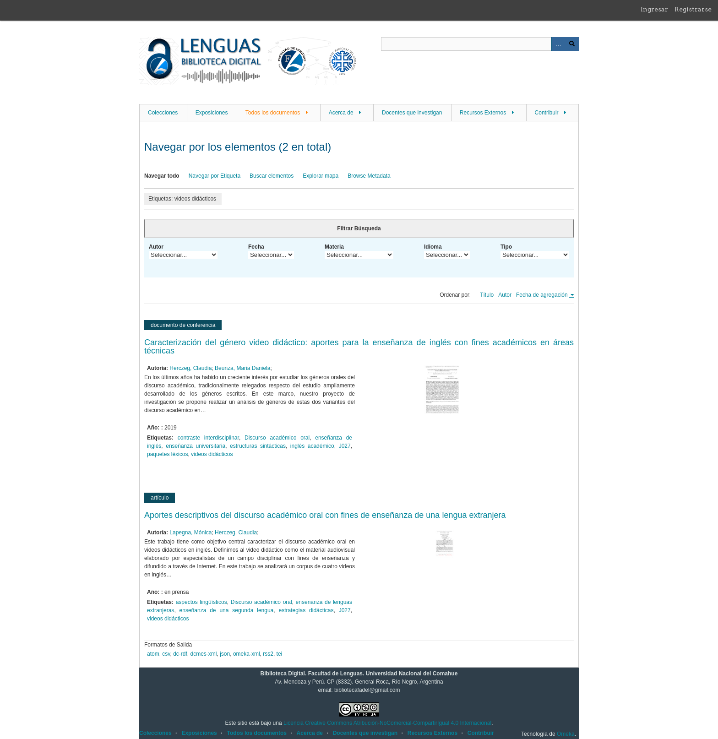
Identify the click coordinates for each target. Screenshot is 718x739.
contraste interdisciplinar (208, 438)
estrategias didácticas (305, 610)
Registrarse (693, 9)
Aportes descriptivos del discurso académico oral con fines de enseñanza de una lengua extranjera (325, 515)
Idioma (433, 247)
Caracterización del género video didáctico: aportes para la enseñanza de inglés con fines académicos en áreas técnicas (359, 346)
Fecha (256, 247)
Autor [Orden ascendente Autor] (504, 295)
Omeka (566, 734)
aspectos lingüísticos (201, 602)
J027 (345, 446)
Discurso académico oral (277, 438)
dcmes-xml (203, 654)
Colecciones (163, 112)
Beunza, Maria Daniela (242, 368)
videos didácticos (212, 454)
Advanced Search (558, 44)
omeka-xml (246, 654)
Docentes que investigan (412, 112)
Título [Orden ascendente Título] (487, 295)
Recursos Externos (483, 112)
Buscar (572, 44)
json (225, 654)
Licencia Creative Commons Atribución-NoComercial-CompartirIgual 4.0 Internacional (387, 723)
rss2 (268, 654)
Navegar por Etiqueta (214, 176)
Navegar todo (162, 176)
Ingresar (654, 9)
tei (280, 654)
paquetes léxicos (167, 454)
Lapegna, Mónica (190, 532)
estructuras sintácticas (258, 446)
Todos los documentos (272, 112)
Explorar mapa (320, 176)
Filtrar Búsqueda (359, 228)
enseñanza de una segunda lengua (227, 610)
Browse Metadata (369, 176)
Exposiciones (212, 112)
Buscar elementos (272, 176)
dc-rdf (180, 654)
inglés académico (312, 446)
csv (166, 654)
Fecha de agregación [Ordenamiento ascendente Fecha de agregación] (542, 295)
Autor (156, 247)
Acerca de (341, 112)
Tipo (506, 247)
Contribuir (547, 112)
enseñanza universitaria (195, 446)
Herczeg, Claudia (190, 368)
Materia (334, 247)
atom (153, 654)
